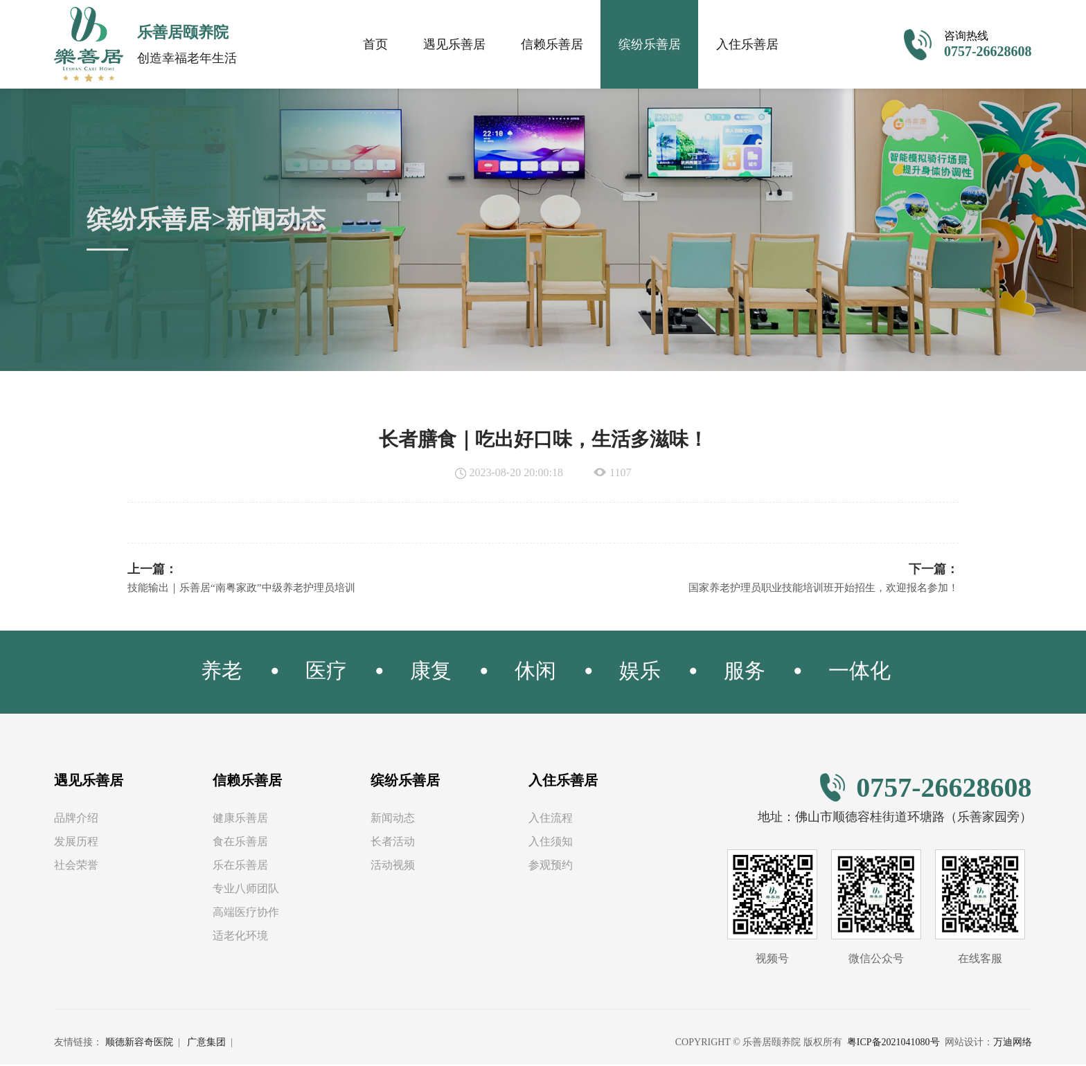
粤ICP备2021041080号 (893, 1043)
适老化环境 (240, 937)
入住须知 (550, 843)
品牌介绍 (76, 819)
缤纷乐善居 (649, 44)
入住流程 (550, 819)
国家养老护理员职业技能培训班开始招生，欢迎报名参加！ (814, 589)
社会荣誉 (76, 866)
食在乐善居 (240, 843)
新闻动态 (393, 819)
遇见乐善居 (454, 44)
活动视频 (393, 866)
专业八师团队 (246, 890)
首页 (375, 44)
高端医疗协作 (246, 913)
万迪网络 (1012, 1043)
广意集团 (206, 1043)
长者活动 (393, 843)
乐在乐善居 (240, 866)
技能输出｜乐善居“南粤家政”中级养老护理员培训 (248, 589)
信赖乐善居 (552, 44)
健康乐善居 (240, 819)
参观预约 (550, 866)
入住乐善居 (747, 44)
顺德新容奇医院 (139, 1043)
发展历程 (76, 843)
